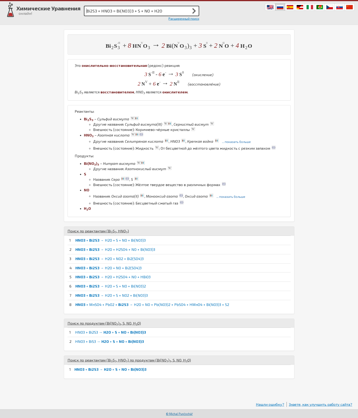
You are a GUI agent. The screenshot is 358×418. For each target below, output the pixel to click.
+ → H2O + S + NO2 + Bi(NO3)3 (111, 295)
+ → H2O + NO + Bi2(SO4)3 (108, 268)
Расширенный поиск (184, 19)
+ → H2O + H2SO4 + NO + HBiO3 (113, 277)
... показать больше (236, 142)
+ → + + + (110, 369)
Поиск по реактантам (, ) (98, 231)
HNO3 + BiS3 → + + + (109, 341)
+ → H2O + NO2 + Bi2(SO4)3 (109, 258)
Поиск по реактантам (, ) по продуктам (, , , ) (129, 360)
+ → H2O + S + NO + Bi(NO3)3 (110, 240)
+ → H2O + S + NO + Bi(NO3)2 (110, 286)
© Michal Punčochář (179, 414)
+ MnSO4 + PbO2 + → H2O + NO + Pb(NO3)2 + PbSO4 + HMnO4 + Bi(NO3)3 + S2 (152, 304)
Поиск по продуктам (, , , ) (104, 323)
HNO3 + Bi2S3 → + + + (110, 332)
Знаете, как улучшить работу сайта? (320, 404)
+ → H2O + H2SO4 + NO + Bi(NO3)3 (115, 249)
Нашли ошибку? (270, 404)
